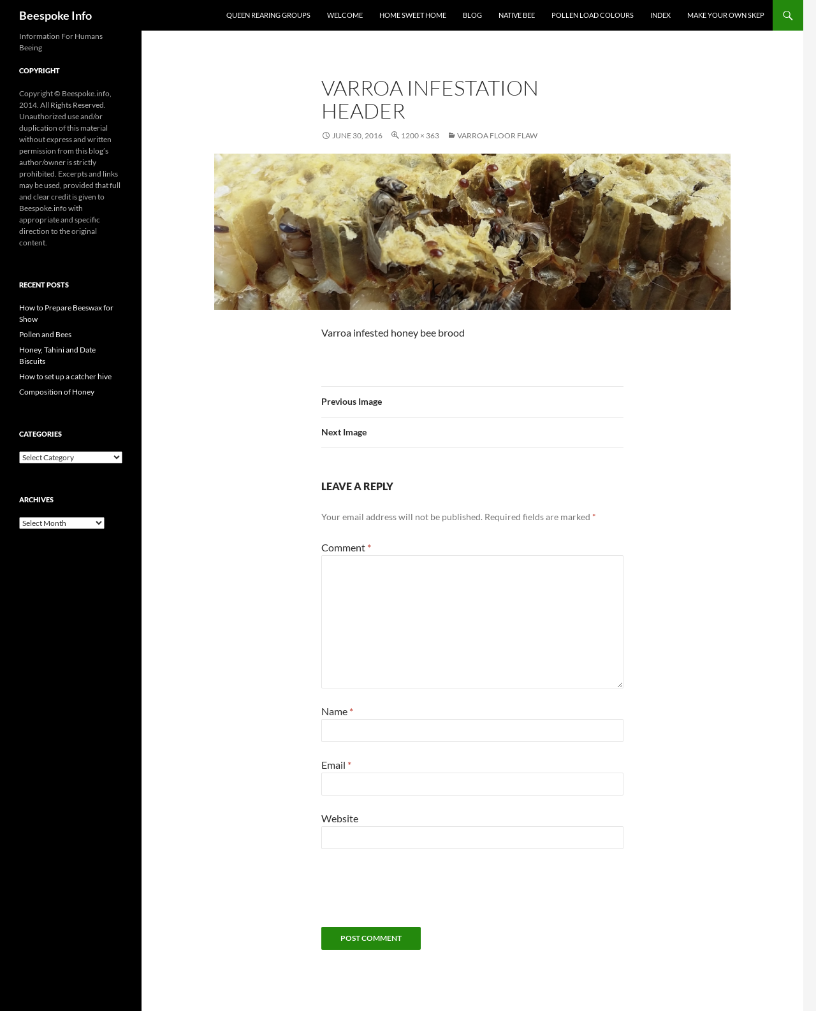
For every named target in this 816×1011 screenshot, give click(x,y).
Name (337, 711)
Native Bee (517, 15)
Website (339, 818)
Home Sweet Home (412, 15)
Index (660, 15)
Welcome (345, 15)
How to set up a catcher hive (65, 376)
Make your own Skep (725, 15)
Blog (472, 15)
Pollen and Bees (45, 334)
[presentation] (418, 895)
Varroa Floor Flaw (497, 135)
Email (336, 765)
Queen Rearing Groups (268, 15)
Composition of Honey (56, 391)
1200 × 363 (420, 135)
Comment (346, 547)
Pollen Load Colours (592, 15)
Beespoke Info (55, 15)
